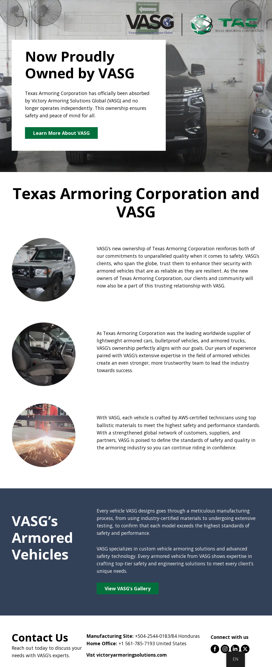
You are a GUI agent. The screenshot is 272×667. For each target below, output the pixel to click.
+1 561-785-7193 (136, 643)
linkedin (235, 649)
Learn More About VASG (61, 133)
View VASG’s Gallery (128, 588)
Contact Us (40, 637)
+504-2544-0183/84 (156, 636)
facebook (215, 649)
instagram (225, 649)
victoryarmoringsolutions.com (131, 655)
